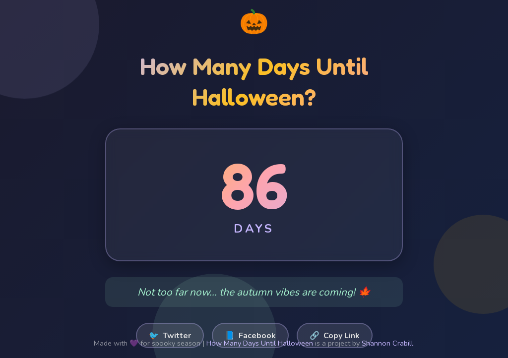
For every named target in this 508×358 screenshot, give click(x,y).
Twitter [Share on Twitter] (170, 335)
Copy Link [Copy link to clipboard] (335, 335)
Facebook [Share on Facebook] (250, 335)
